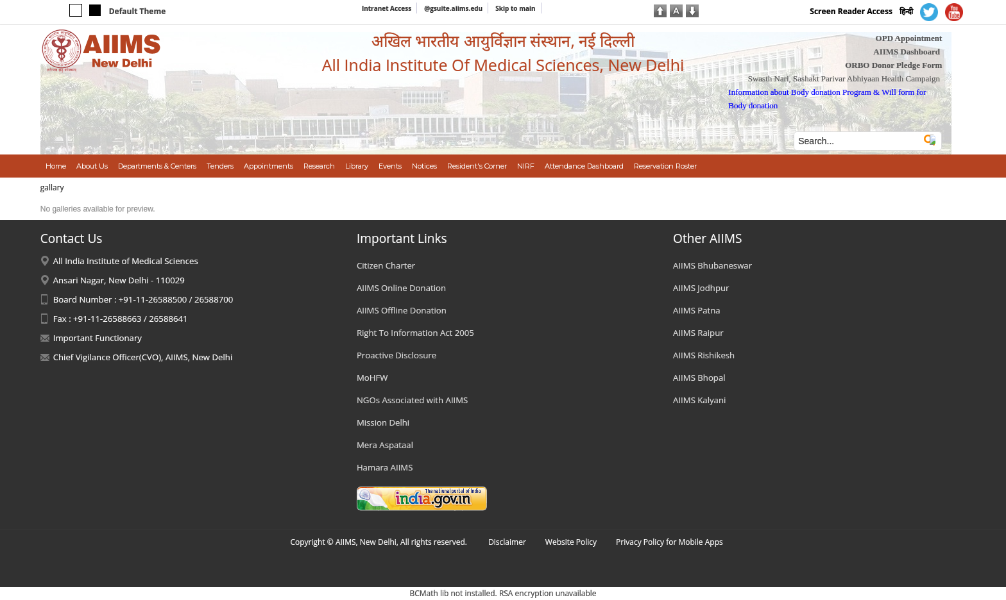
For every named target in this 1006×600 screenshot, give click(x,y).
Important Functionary (97, 338)
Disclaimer (507, 542)
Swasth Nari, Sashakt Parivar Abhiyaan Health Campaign (844, 78)
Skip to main (515, 8)
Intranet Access (386, 8)
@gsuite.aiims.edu (453, 8)
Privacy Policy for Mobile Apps (669, 542)
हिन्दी (906, 11)
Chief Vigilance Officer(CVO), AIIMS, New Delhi (143, 357)
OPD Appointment (909, 38)
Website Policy (571, 542)
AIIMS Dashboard (906, 51)
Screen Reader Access (851, 11)
